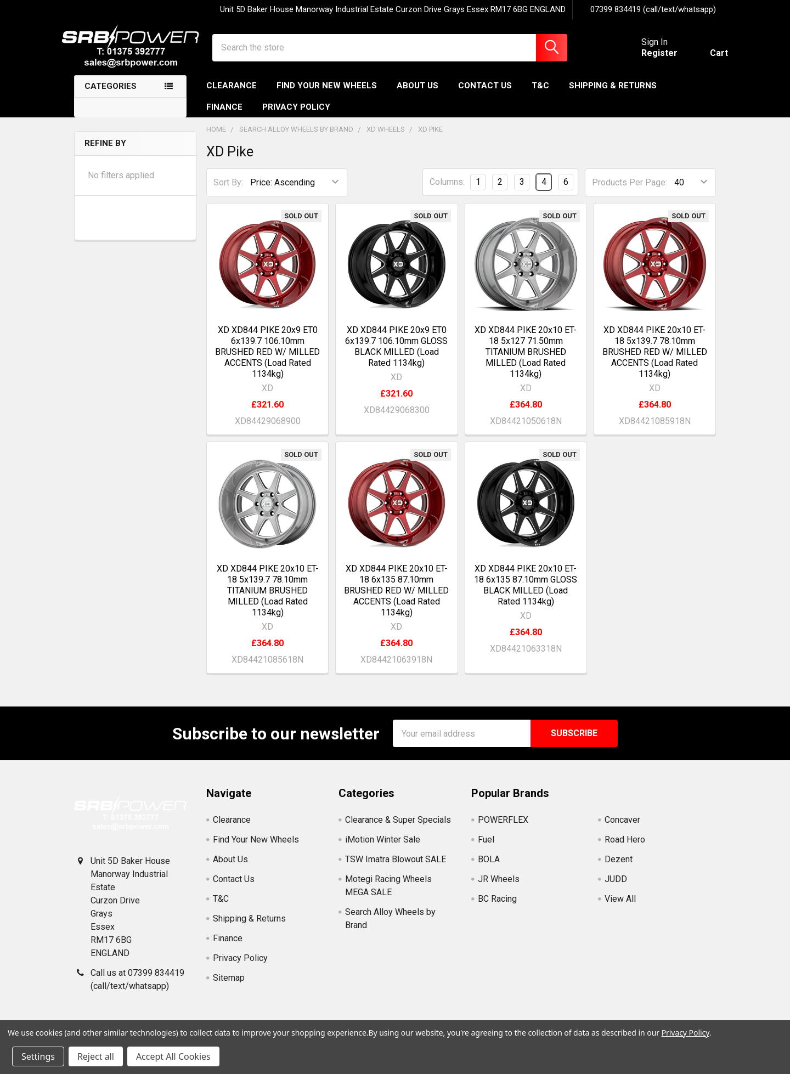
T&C (540, 95)
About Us (417, 95)
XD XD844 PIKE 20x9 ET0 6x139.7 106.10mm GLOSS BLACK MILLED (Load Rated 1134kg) (396, 355)
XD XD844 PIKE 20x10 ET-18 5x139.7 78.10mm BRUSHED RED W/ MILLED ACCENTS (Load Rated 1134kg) (654, 360)
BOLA (489, 868)
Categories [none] (110, 95)
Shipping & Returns (613, 95)
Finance (224, 116)
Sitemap (229, 987)
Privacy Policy (296, 116)
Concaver (622, 829)
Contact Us (485, 95)
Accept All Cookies (173, 1056)
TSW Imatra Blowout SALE (395, 868)
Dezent (619, 868)
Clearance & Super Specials (398, 829)
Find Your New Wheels (326, 95)
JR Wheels (499, 888)
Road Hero (625, 849)
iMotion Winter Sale (382, 849)
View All (620, 908)
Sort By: (228, 191)
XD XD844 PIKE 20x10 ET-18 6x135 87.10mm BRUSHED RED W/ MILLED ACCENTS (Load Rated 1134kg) (396, 600)
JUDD (616, 888)
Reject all (95, 1056)
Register (647, 59)
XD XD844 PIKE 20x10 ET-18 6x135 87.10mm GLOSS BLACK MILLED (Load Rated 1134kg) (525, 594)
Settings (38, 1056)
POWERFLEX (503, 829)
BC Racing (497, 908)
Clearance (231, 95)
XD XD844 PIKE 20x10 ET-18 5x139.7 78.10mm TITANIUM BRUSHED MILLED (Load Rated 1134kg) (268, 600)
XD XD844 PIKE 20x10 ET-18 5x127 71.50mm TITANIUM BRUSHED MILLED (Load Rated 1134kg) (526, 360)
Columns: (447, 191)
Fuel (486, 849)
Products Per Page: (629, 191)
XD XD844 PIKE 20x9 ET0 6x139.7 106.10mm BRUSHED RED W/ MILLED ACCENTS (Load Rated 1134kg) (267, 360)
